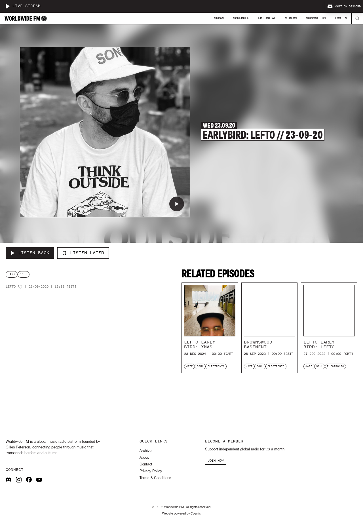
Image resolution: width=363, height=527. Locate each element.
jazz (12, 274)
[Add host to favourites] (20, 286)
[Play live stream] (7, 6)
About (144, 457)
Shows (219, 18)
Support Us (316, 18)
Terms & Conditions (155, 478)
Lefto (11, 286)
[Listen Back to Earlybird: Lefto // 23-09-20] (30, 253)
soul (24, 274)
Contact (146, 464)
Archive (145, 450)
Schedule (241, 18)
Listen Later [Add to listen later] (83, 252)
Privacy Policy (151, 471)
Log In (341, 18)
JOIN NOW (215, 461)
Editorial (267, 18)
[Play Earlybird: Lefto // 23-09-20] (176, 204)
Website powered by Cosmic (181, 513)
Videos (291, 18)
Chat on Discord (344, 6)
